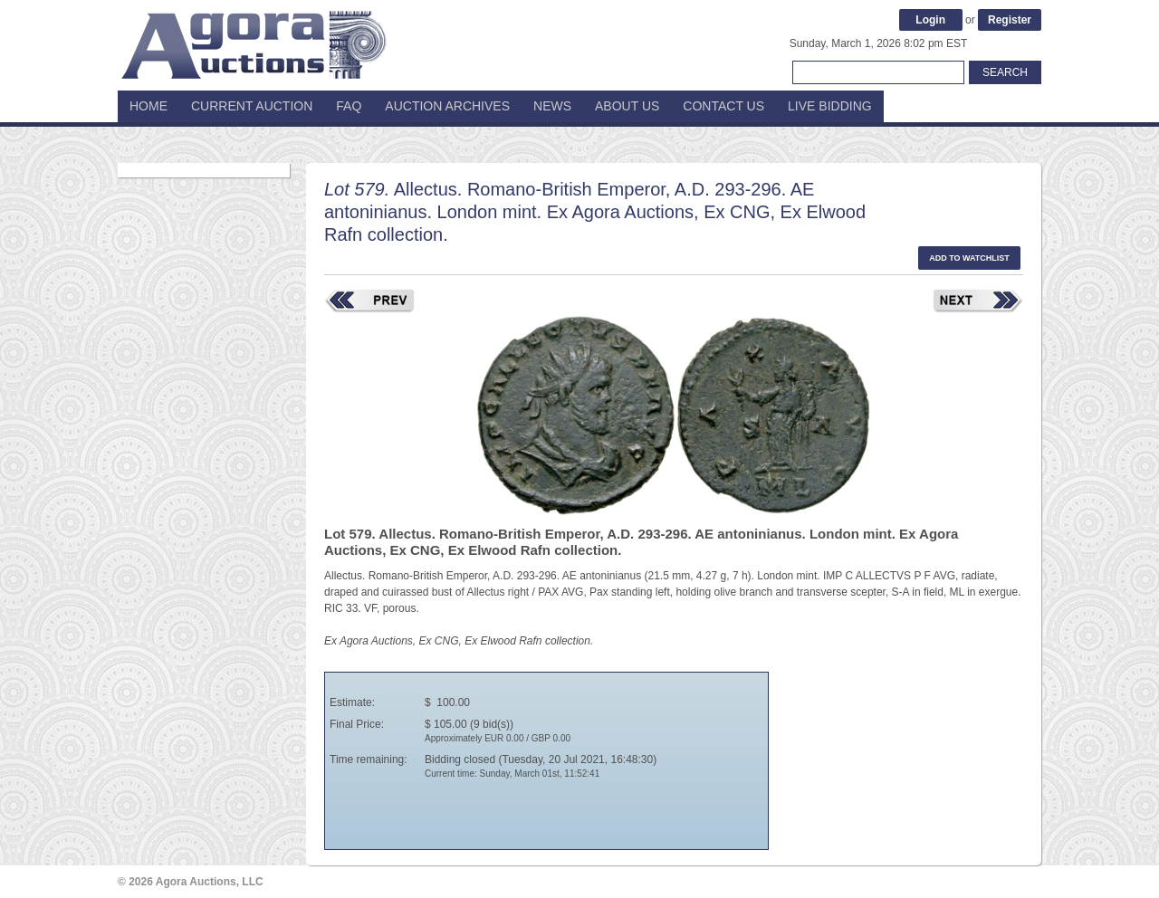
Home (148, 106)
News (552, 106)
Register (1009, 20)
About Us (627, 106)
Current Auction (251, 106)
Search (1005, 72)
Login (930, 20)
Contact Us (723, 106)
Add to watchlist (969, 258)
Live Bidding (830, 106)
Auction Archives (447, 106)
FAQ (348, 106)
